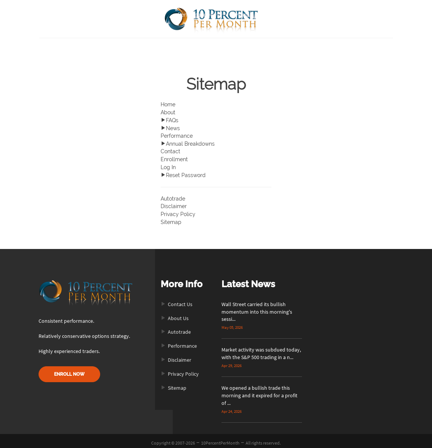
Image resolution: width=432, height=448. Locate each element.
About (150, 15)
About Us (175, 314)
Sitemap (171, 218)
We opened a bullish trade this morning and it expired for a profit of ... (259, 392)
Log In (168, 165)
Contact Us (176, 300)
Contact (239, 15)
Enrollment (174, 157)
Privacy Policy (178, 211)
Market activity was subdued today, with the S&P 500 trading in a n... (261, 350)
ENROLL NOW (69, 370)
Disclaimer (174, 203)
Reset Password (183, 173)
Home (116, 15)
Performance (194, 15)
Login (313, 15)
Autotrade (173, 196)
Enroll (276, 15)
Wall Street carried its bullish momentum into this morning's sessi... (256, 308)
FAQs (169, 120)
